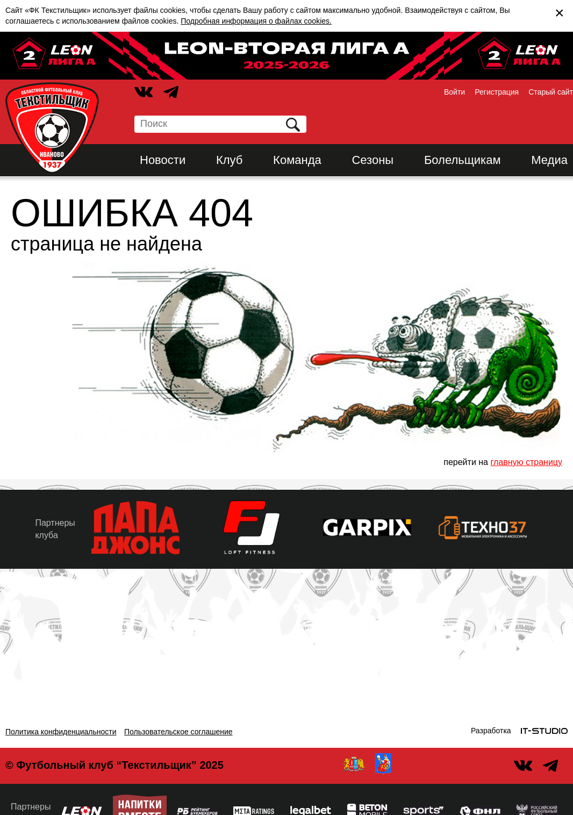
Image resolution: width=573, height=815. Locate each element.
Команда (297, 160)
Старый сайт (550, 92)
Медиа (549, 160)
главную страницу (526, 462)
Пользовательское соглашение (178, 731)
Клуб (229, 160)
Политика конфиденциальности (61, 731)
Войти (454, 92)
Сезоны (372, 160)
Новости (162, 160)
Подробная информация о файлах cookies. (256, 21)
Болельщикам (462, 160)
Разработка (491, 730)
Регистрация (497, 92)
